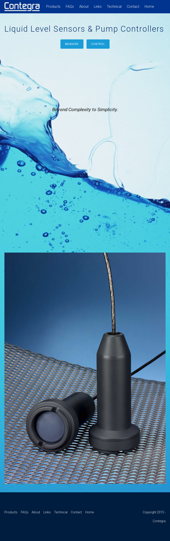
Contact (133, 6)
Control (98, 44)
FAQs (70, 6)
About (84, 6)
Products (53, 6)
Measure (72, 44)
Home (149, 6)
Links (98, 6)
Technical (114, 6)
